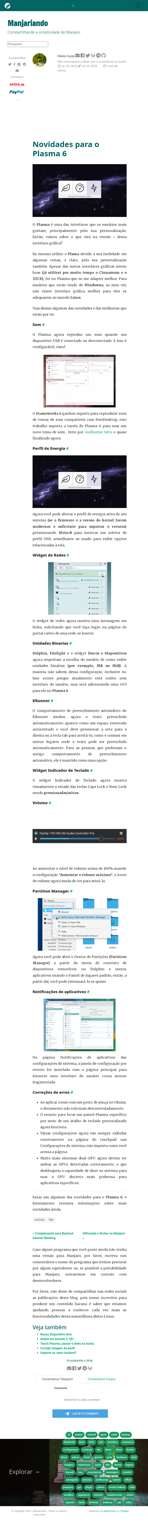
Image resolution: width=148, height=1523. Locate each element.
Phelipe (124, 1511)
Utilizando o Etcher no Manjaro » (103, 1236)
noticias (39, 1219)
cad (101, 1442)
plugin (89, 1487)
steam (130, 1494)
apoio (103, 1434)
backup (126, 1434)
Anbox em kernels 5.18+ (57, 1339)
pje (79, 1487)
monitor (127, 1472)
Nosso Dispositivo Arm (56, 1334)
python (100, 1487)
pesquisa (68, 1487)
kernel (117, 1464)
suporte (70, 1502)
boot (81, 1442)
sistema (98, 1494)
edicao (75, 1457)
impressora (84, 1464)
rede (132, 1487)
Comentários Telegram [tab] (57, 1379)
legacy (129, 1464)
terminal (93, 1502)
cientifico (112, 1442)
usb (119, 1502)
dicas (108, 1449)
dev (99, 1449)
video (129, 1502)
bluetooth (69, 1442)
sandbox (68, 1494)
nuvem (116, 1479)
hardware (121, 1457)
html (133, 1457)
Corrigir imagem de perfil (57, 1348)
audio (114, 1434)
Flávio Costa (65, 56)
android (91, 1434)
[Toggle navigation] (138, 5)
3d (68, 1434)
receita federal (117, 1487)
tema (81, 1502)
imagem (68, 1464)
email (87, 1457)
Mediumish (109, 1511)
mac (80, 1472)
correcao (87, 1449)
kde (51, 1219)
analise (79, 1434)
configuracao (70, 1449)
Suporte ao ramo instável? (58, 1353)
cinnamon (127, 1442)
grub (109, 1457)
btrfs (91, 1442)
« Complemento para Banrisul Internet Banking (53, 1236)
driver (64, 1457)
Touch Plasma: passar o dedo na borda (67, 1343)
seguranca (83, 1494)
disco (119, 1449)
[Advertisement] (80, 106)
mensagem (112, 1472)
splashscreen (114, 1494)
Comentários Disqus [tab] (101, 1379)
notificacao (102, 1479)
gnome (98, 1457)
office (128, 1479)
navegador (72, 1479)
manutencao (94, 1472)
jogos (98, 1464)
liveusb (70, 1472)
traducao (108, 1502)
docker (130, 1449)
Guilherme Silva (98, 432)
